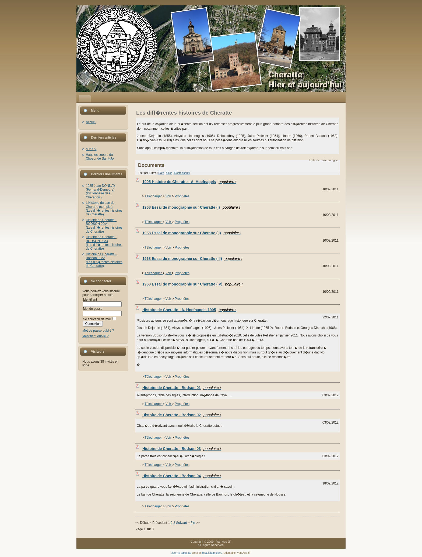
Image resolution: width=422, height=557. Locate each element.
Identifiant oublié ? (95, 336)
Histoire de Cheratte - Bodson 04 (181, 476)
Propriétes (182, 196)
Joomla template (181, 552)
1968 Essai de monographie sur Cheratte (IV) (192, 284)
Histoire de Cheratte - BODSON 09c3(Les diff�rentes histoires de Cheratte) (104, 242)
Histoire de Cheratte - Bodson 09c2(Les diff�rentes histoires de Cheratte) (104, 260)
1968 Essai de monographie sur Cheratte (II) (191, 233)
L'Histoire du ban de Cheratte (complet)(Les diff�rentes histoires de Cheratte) (104, 208)
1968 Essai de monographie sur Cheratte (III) (192, 258)
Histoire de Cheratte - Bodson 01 (181, 388)
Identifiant (90, 299)
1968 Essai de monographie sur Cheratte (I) (191, 207)
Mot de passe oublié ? (98, 330)
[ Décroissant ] (181, 172)
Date (161, 172)
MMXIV (91, 149)
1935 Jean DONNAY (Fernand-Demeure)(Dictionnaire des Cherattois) (100, 191)
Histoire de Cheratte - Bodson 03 (181, 448)
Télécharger (154, 196)
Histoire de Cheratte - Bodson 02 (181, 415)
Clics (169, 172)
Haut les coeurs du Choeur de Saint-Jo (100, 156)
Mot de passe (92, 309)
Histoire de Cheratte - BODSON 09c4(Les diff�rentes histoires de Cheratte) (104, 225)
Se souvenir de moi (97, 319)
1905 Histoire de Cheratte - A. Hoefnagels (189, 182)
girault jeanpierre (212, 552)
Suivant (181, 523)
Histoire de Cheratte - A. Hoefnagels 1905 (189, 310)
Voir (169, 196)
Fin (193, 523)
